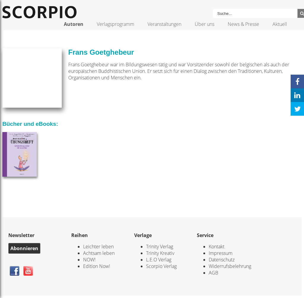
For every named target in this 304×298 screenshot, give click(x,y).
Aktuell (280, 24)
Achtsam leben (99, 253)
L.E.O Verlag (158, 259)
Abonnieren (24, 248)
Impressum (220, 253)
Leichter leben (98, 246)
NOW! (89, 259)
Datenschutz (222, 259)
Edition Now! (96, 266)
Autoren (73, 24)
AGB (213, 272)
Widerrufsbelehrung (230, 266)
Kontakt (216, 246)
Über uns (204, 24)
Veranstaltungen (164, 24)
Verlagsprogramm (115, 24)
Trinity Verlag (159, 246)
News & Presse (243, 24)
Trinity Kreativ (160, 253)
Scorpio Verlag (161, 266)
